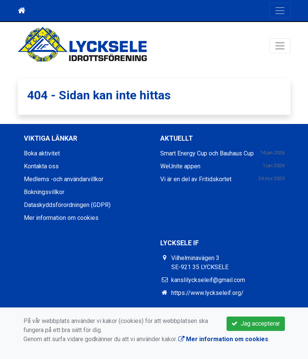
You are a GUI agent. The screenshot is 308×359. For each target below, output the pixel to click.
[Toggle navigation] (280, 10)
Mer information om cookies (61, 217)
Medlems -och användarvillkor (63, 179)
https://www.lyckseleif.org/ (207, 292)
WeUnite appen (180, 166)
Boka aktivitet (42, 153)
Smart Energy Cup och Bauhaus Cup (207, 153)
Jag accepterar (255, 323)
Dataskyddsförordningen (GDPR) (67, 205)
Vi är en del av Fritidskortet (195, 179)
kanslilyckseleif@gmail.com (208, 280)
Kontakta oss (41, 166)
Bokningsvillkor (44, 192)
